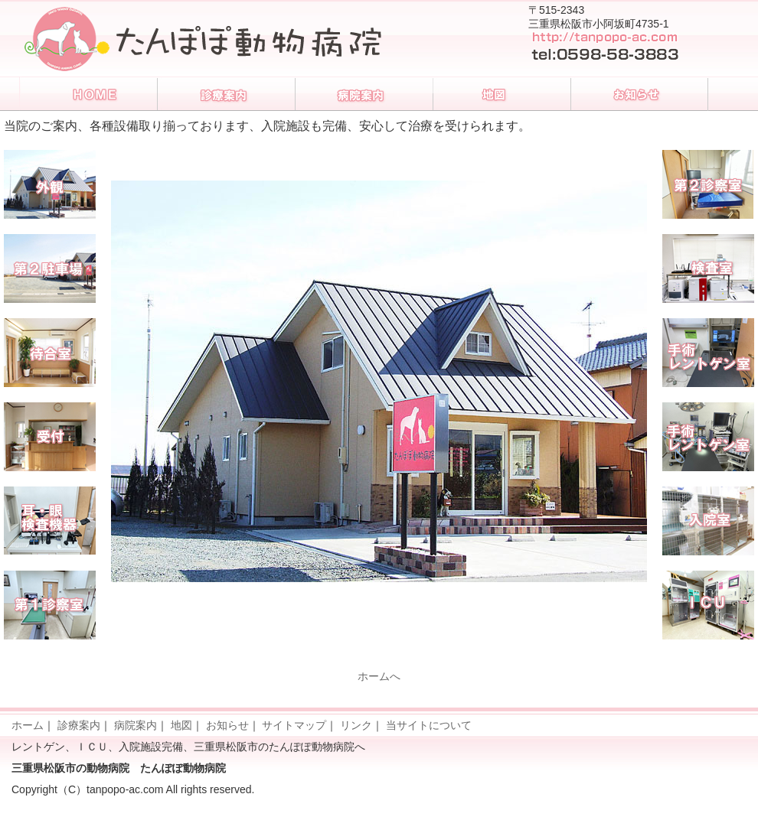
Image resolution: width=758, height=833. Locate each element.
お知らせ (227, 725)
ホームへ (379, 676)
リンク (356, 725)
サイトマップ (294, 725)
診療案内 (78, 725)
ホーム (27, 725)
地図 (181, 725)
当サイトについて (429, 725)
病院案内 (135, 725)
